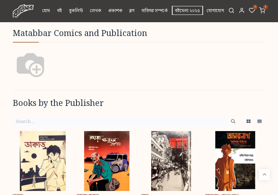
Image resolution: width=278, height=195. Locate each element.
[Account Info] (242, 11)
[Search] (231, 11)
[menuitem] (46, 11)
